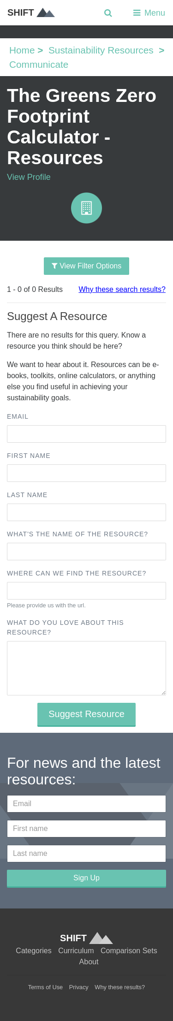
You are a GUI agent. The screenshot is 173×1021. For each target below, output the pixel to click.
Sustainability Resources (101, 50)
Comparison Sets (129, 951)
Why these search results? (122, 289)
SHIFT (31, 12)
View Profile (29, 177)
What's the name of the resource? (77, 534)
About (89, 962)
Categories (33, 951)
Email (18, 416)
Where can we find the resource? (76, 573)
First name (29, 455)
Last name (27, 495)
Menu (148, 13)
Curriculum (76, 951)
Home (22, 50)
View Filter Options (86, 266)
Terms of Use (45, 987)
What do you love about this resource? (65, 627)
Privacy (79, 987)
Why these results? (120, 987)
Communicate (38, 64)
